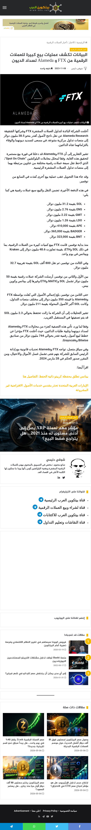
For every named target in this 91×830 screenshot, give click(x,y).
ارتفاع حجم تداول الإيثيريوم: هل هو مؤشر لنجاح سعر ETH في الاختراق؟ (69, 784)
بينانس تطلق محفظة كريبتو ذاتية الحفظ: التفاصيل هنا (55, 376)
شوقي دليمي (77, 68)
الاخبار (72, 42)
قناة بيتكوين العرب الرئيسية (64, 500)
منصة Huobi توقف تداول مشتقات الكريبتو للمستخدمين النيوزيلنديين (36, 659)
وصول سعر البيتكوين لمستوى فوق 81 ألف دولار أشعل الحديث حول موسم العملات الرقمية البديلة (68, 743)
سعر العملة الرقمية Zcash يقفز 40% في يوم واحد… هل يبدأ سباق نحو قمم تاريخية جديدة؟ (23, 743)
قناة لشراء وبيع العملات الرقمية (61, 508)
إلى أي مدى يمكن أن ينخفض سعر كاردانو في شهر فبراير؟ (35, 674)
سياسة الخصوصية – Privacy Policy (60, 811)
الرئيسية (82, 42)
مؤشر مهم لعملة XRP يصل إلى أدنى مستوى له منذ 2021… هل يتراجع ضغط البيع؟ (48, 433)
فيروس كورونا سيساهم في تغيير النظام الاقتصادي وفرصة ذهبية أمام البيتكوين (35, 644)
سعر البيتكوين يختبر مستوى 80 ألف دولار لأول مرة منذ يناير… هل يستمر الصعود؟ (25, 786)
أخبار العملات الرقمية (57, 42)
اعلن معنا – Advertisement (27, 811)
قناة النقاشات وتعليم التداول (64, 522)
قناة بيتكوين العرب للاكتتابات (63, 515)
